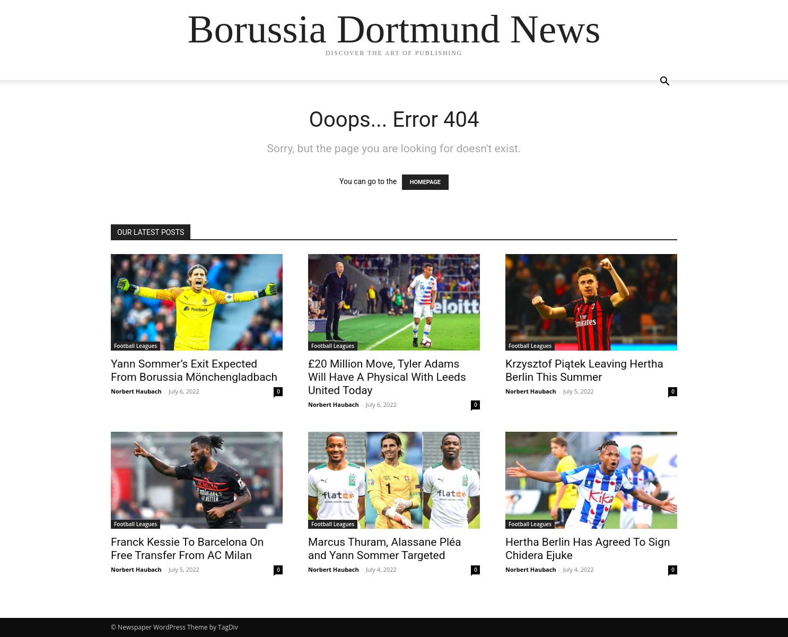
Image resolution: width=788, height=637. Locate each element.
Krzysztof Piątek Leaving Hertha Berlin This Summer (584, 370)
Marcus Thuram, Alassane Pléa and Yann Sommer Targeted (384, 549)
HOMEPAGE (425, 182)
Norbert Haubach (136, 391)
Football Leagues (135, 346)
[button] (664, 82)
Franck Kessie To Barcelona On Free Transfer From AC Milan (187, 549)
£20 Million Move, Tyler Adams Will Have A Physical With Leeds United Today (387, 377)
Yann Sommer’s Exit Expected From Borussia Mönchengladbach (194, 370)
